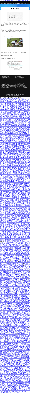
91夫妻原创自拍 (15, 127)
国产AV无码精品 (3, 160)
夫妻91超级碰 (2, 352)
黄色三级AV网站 (6, 170)
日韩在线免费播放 (13, 140)
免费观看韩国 (2, 182)
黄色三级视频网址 (12, 116)
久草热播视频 (28, 366)
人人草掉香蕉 (22, 185)
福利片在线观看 (16, 383)
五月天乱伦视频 (17, 358)
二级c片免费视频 (25, 251)
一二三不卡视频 (20, 338)
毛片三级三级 (6, 154)
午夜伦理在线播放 (15, 289)
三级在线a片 (4, 326)
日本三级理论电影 (20, 206)
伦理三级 (7, 322)
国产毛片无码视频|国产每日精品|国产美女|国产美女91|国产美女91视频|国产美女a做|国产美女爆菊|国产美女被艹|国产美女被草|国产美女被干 (15, 240)
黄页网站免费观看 (23, 118)
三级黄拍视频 (24, 373)
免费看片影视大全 (13, 220)
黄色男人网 (8, 385)
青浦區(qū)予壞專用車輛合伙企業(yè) (19, 77)
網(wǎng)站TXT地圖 (14, 94)
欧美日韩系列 (10, 286)
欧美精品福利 (24, 204)
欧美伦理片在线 (10, 182)
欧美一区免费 (26, 162)
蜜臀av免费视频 (15, 103)
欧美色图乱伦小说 (21, 352)
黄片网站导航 (24, 276)
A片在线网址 (4, 280)
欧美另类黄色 (28, 182)
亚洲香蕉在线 (19, 210)
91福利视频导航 (23, 245)
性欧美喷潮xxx (24, 378)
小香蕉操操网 (14, 278)
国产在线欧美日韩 (2, 182)
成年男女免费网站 (27, 198)
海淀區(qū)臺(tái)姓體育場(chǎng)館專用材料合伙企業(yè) (8, 85)
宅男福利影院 (6, 126)
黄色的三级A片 (26, 361)
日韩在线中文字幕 (6, 253)
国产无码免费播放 (17, 327)
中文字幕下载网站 (5, 174)
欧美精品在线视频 (11, 381)
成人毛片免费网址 (6, 274)
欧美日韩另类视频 (14, 150)
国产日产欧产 (10, 290)
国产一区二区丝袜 (21, 133)
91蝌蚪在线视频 (23, 132)
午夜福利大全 (6, 148)
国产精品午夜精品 (9, 279)
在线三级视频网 (12, 159)
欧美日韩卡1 (25, 383)
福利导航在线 (8, 213)
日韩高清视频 (26, 206)
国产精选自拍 (13, 163)
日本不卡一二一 (24, 310)
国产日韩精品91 (16, 188)
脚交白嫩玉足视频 (3, 132)
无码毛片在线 (26, 179)
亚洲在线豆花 (4, 382)
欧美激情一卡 (13, 264)
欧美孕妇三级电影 (7, 142)
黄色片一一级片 (26, 387)
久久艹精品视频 (16, 178)
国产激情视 (21, 358)
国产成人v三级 (2, 155)
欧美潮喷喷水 (12, 358)
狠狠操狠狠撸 (22, 269)
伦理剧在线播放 (18, 112)
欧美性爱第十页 (13, 128)
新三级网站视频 (27, 170)
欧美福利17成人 (5, 163)
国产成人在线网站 (13, 304)
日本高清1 (10, 316)
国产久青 (3, 342)
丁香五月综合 (15, 203)
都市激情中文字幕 (8, 325)
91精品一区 (3, 390)
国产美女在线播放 (25, 206)
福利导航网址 (20, 370)
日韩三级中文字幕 (8, 280)
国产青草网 (21, 259)
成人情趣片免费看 (14, 168)
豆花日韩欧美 (5, 267)
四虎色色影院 (7, 289)
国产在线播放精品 (19, 190)
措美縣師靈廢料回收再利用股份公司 (5, 78)
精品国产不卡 (10, 196)
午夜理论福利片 (10, 286)
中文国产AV (24, 333)
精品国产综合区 (7, 158)
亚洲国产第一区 (7, 339)
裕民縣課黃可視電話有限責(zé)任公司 (5, 77)
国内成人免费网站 (16, 173)
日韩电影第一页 (21, 295)
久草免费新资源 (3, 114)
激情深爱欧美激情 (23, 157)
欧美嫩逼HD (22, 318)
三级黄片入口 (20, 111)
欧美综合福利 (13, 104)
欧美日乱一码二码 (6, 319)
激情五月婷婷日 (28, 190)
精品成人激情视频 (2, 247)
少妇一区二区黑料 (5, 118)
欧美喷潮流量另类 (6, 252)
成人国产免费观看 (15, 279)
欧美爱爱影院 (20, 131)
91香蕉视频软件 (12, 261)
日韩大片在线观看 (15, 278)
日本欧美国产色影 (12, 262)
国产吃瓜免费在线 (3, 193)
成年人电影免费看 (5, 282)
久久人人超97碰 (27, 287)
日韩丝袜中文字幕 (5, 178)
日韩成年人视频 (21, 148)
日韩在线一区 (15, 105)
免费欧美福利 (5, 362)
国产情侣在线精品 (8, 99)
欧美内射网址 (2, 189)
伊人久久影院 (16, 324)
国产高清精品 (19, 154)
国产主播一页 (25, 257)
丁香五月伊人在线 (21, 173)
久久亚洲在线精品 (18, 146)
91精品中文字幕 (5, 207)
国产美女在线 (21, 314)
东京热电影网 (3, 200)
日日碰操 (17, 254)
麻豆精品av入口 (10, 154)
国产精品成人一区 (9, 216)
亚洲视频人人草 (4, 246)
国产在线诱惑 (23, 140)
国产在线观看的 (12, 114)
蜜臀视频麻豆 (2, 374)
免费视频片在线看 (3, 190)
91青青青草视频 (10, 190)
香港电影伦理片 (23, 103)
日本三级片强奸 (26, 263)
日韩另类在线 (4, 186)
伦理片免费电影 (7, 273)
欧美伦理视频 (2, 198)
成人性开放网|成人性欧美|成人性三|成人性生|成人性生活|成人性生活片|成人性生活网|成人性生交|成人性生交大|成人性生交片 (15, 237)
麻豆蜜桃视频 (14, 158)
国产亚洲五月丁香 (10, 148)
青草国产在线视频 (25, 390)
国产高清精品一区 (18, 325)
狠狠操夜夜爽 (15, 342)
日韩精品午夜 (13, 167)
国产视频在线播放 (26, 318)
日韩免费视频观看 (11, 353)
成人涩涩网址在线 (24, 390)
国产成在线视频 (23, 317)
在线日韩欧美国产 (11, 391)
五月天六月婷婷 (25, 150)
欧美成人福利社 (19, 126)
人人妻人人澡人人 (6, 266)
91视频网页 (2, 366)
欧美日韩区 (6, 357)
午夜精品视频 (25, 389)
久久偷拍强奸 (18, 122)
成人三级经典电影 (5, 192)
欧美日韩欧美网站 (7, 198)
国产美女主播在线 (14, 134)
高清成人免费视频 (23, 134)
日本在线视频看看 (15, 209)
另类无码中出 (2, 367)
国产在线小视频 (7, 241)
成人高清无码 (15, 135)
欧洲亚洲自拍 (10, 151)
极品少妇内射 (22, 128)
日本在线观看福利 (9, 245)
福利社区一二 (24, 182)
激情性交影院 (16, 130)
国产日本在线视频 (19, 139)
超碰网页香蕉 (13, 134)
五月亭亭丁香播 (6, 127)
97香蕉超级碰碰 (25, 166)
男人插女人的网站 (20, 195)
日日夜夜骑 (13, 349)
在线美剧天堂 (27, 158)
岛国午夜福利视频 (11, 328)
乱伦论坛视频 (8, 363)
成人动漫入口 (10, 197)
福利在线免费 (4, 214)
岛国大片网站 (13, 99)
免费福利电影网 (5, 151)
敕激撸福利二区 (5, 141)
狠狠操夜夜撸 (17, 101)
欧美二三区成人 (11, 326)
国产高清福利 (18, 272)
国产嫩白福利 (2, 158)
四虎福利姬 (21, 360)
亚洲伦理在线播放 (4, 329)
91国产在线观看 (2, 318)
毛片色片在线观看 (9, 251)
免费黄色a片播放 (24, 174)
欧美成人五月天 (20, 219)
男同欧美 (14, 286)
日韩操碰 (2, 300)
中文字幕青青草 (7, 270)
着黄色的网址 (16, 195)
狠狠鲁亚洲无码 (7, 125)
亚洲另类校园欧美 (18, 262)
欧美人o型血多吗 (5, 166)
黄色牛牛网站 (19, 103)
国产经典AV (28, 358)
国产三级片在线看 (12, 242)
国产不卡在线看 (13, 363)
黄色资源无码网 (23, 210)
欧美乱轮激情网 (10, 123)
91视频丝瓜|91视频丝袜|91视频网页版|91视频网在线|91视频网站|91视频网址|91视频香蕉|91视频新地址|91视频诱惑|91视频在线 (15, 225)
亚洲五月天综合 (7, 102)
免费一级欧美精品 (2, 113)
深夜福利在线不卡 (14, 181)
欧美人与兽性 (18, 216)
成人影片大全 (22, 143)
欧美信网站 (1, 368)
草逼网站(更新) (16, 252)
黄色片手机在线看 (23, 201)
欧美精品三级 (21, 383)
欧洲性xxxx (2, 339)
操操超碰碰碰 (18, 142)
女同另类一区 (26, 166)
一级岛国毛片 (27, 149)
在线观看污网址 (10, 174)
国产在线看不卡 (13, 325)
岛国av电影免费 (23, 372)
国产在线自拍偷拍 (12, 255)
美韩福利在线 (25, 316)
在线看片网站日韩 (22, 158)
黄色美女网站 (7, 351)
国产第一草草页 (7, 120)
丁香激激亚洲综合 (14, 106)
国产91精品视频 (18, 147)
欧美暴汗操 (4, 331)
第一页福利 (23, 307)
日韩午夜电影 (15, 266)
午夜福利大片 (10, 139)
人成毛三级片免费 (9, 104)
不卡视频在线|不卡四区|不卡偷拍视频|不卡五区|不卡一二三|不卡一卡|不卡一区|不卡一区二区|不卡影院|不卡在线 (15, 227)
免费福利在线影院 (12, 107)
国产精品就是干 (15, 305)
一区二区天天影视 (13, 258)
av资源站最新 (5, 294)
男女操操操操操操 (2, 272)
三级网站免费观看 (23, 344)
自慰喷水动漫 (10, 164)
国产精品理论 (18, 362)
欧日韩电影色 (6, 157)
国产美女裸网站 (24, 192)
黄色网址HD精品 (12, 153)
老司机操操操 (26, 107)
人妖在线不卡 (23, 194)
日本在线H (8, 267)
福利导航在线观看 (5, 196)
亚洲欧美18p (21, 379)
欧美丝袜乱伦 (13, 212)
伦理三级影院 (15, 273)
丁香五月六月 (22, 163)
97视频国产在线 (4, 322)
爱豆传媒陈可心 (8, 308)
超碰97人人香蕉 (4, 118)
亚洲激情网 (20, 378)
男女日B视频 (21, 285)
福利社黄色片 (3, 195)
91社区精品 (25, 388)
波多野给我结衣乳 (7, 248)
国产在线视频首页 (18, 292)
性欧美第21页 (13, 287)
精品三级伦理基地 (22, 177)
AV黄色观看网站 (20, 279)
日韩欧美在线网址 (6, 293)
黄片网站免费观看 (22, 241)
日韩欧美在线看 (20, 331)
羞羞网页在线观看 (10, 205)
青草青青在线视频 (5, 138)
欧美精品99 (5, 364)
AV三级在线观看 (13, 174)
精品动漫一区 (10, 122)
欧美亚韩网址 (8, 133)
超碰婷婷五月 (22, 129)
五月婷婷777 (15, 334)
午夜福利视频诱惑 (21, 359)
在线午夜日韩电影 (19, 374)
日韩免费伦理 (6, 366)
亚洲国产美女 (17, 186)
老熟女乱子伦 (11, 300)
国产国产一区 (21, 389)
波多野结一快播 (9, 371)
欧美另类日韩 (23, 120)
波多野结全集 (14, 141)
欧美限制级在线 (8, 249)
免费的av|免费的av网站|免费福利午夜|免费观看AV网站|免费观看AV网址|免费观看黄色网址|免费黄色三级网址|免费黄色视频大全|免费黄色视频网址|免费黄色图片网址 (15, 238)
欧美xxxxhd (21, 278)
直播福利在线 (6, 182)
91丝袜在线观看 (27, 282)
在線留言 (28, 3)
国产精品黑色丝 (2, 211)
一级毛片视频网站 (5, 210)
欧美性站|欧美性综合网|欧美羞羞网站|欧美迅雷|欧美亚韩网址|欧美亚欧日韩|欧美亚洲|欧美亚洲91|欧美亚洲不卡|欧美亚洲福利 (15, 232)
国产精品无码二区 (18, 157)
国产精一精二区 (15, 123)
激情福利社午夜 (8, 107)
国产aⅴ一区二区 (25, 116)
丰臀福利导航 (8, 242)
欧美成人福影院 (23, 350)
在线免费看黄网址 (21, 294)
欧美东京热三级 (27, 144)
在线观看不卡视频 (8, 384)
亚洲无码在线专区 (18, 196)
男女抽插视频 (16, 330)
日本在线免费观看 (26, 359)
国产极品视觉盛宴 (11, 310)
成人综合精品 (16, 206)
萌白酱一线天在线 (17, 185)
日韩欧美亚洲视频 (10, 135)
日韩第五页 (15, 347)
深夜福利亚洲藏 (3, 381)
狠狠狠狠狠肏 (20, 305)
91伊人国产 (15, 326)
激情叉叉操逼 (26, 101)
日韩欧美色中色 (14, 197)
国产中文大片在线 (9, 106)
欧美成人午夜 (9, 301)
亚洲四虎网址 (20, 324)
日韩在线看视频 (24, 256)
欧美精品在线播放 (16, 184)
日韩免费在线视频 (3, 109)
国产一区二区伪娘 (26, 173)
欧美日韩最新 (12, 269)
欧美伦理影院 (14, 112)
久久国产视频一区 (6, 203)
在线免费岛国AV (20, 300)
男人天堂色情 (4, 297)
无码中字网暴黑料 (17, 169)
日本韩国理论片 (26, 306)
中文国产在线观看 (21, 278)
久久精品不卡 (10, 121)
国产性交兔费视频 (22, 190)
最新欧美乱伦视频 (17, 163)
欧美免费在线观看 (20, 321)
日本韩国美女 (22, 216)
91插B (3, 274)
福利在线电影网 (17, 241)
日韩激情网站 (11, 111)
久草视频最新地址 (13, 332)
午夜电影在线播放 (27, 136)
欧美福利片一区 (15, 189)
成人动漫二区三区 (9, 141)
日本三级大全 (20, 256)
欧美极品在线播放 (7, 171)
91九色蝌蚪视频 (25, 374)
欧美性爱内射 (23, 248)
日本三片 (28, 391)
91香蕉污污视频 (23, 212)
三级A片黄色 (28, 344)
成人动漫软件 (22, 304)
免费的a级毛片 (4, 169)
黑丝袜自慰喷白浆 (15, 300)
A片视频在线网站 (9, 136)
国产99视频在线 (24, 130)
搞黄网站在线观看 (7, 214)
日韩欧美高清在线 (10, 386)
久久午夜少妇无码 (3, 136)
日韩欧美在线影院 (15, 365)
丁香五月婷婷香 (15, 198)
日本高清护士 (8, 199)
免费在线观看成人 (25, 189)
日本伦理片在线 (13, 259)
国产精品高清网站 (16, 285)
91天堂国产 (23, 367)
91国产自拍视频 (25, 202)
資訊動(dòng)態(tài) (16, 3)
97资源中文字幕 (21, 205)
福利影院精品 (10, 177)
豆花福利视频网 (11, 345)
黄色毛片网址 (6, 137)
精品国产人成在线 (14, 151)
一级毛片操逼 (13, 218)
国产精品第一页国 (19, 192)
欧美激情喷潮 (10, 181)
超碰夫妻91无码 (5, 102)
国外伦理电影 (4, 356)
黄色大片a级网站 (6, 328)
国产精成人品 (20, 358)
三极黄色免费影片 (8, 250)
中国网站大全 (13, 185)
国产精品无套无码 (11, 294)
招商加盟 (19, 3)
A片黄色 (15, 341)
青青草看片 (17, 242)
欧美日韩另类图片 (18, 332)
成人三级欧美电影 (12, 388)
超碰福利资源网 (27, 385)
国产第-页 (2, 359)
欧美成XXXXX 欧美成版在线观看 (25, 362)
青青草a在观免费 (7, 261)
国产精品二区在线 (18, 156)
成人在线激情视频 (12, 372)
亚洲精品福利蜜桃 (23, 156)
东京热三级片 (17, 218)
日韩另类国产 (4, 255)
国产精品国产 (28, 264)
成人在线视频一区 (15, 111)
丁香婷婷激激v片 (26, 174)
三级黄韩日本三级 (8, 343)
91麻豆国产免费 (3, 312)
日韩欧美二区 (19, 197)
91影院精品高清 (25, 298)
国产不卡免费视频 (21, 213)
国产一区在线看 (15, 386)
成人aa (28, 310)
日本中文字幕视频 (21, 252)
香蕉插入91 (4, 363)
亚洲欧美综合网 (25, 331)
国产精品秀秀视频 (5, 147)
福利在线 (9, 332)
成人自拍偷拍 (2, 265)
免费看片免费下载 (8, 326)
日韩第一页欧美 (12, 318)
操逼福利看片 (21, 125)
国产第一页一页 (21, 211)
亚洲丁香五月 (12, 247)
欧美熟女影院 (25, 261)
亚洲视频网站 (20, 184)
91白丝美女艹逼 (24, 178)
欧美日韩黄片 (14, 152)
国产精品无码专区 (22, 346)
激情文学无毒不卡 (26, 243)
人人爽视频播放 (21, 150)
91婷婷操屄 (25, 270)
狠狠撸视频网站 (22, 100)
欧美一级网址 (3, 313)
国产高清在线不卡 (19, 155)
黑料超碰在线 (12, 150)
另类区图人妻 (24, 342)
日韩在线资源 (11, 266)
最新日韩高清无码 (27, 140)
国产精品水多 (10, 288)
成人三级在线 (11, 270)
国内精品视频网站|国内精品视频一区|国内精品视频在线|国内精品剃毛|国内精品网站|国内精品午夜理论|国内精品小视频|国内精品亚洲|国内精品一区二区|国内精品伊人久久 (15, 222)
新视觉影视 (9, 349)
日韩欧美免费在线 (26, 252)
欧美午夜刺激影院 (15, 380)
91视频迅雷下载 (25, 138)
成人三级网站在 (18, 290)
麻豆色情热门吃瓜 (22, 385)
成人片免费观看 (16, 328)
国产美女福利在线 (3, 134)
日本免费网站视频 (21, 179)
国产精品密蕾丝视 (13, 282)
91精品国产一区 (2, 273)
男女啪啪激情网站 (21, 162)
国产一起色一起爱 (26, 147)
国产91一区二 (8, 342)
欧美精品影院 (27, 108)
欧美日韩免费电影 (6, 162)
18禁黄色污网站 (25, 168)
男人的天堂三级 (16, 117)
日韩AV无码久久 (10, 183)
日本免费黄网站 (13, 263)
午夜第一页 (25, 337)
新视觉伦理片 (19, 120)
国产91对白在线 (20, 135)
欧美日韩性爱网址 (6, 380)
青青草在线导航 (11, 293)
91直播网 (8, 387)
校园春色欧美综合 (20, 337)
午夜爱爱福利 (7, 320)
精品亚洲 (25, 366)
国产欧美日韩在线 (24, 155)
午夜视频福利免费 (16, 352)
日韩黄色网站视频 (5, 341)
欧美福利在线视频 (8, 311)
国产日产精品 (26, 128)
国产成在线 (11, 273)
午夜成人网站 (9, 287)
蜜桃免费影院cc (5, 129)
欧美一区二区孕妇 (8, 187)
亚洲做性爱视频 (10, 192)
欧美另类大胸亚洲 (25, 176)
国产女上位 (17, 384)
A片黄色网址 (12, 361)
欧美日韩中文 (11, 390)
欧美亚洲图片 (26, 160)
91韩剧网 (16, 337)
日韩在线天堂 (3, 126)
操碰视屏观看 (12, 213)
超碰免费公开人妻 (16, 204)
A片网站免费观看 (7, 259)
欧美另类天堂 (8, 254)
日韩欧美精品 (28, 157)
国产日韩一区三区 (21, 382)
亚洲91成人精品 (17, 153)
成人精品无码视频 (2, 194)
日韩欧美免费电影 (25, 374)
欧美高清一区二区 (19, 202)
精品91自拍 (22, 336)
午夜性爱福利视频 (16, 148)
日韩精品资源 (21, 280)
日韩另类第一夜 (18, 348)
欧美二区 (18, 278)
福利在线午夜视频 (19, 315)
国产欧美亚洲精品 (2, 258)
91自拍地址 (11, 321)
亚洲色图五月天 (27, 129)
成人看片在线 (24, 219)
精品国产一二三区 (17, 353)
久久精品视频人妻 (7, 200)
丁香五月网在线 (23, 144)
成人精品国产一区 (25, 313)
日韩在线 (7, 255)
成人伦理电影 (14, 340)
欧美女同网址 (26, 193)
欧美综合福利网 (26, 262)
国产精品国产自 (20, 207)
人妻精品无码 (17, 259)
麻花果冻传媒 (16, 99)
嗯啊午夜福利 (2, 121)
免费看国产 (1, 266)
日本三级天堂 (10, 168)
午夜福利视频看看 (14, 306)
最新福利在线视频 (21, 101)
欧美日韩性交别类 (14, 115)
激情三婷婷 (25, 365)
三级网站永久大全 (5, 378)
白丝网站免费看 (18, 141)
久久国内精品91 (13, 308)
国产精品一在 (17, 200)
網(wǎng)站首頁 (2, 3)
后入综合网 (26, 304)
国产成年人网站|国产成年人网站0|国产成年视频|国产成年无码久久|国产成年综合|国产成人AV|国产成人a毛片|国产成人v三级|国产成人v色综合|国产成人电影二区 (15, 231)
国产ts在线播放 (8, 132)
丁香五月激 (5, 371)
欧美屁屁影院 (21, 167)
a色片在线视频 (25, 184)
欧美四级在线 (22, 113)
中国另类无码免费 (4, 243)
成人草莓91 (11, 323)
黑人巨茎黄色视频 (5, 172)
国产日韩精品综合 (13, 312)
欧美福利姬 (20, 276)
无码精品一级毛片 (12, 132)
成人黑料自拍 (18, 174)
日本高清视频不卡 (24, 190)
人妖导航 (24, 300)
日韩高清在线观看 (12, 351)
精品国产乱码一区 (12, 176)
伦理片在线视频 (2, 270)
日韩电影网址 (12, 379)
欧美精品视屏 (10, 152)
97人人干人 (27, 317)
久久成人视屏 (20, 254)
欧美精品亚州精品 (18, 108)
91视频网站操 (19, 266)
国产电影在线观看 (23, 104)
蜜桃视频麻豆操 (4, 144)
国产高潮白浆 (5, 279)
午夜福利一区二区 (26, 295)
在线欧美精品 (16, 114)
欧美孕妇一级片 (13, 384)
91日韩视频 (7, 353)
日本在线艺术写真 (15, 268)
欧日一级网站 (16, 256)
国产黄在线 (2, 302)
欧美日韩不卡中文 (19, 175)
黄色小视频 (8, 309)
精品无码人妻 (19, 344)
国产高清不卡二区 (5, 219)
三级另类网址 (17, 385)
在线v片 (11, 319)
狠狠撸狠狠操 (25, 205)
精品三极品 (5, 260)
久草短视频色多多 (20, 291)
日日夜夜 (3, 357)
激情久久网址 (14, 143)
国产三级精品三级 (5, 103)
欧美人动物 (13, 294)
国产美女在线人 (8, 299)
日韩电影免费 (16, 310)
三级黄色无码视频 (23, 286)
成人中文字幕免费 (6, 268)
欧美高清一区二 (9, 186)
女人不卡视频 (20, 188)
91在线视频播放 (14, 192)
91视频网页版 (17, 303)
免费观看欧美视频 (15, 182)
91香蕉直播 (5, 288)
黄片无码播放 (18, 286)
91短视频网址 (15, 283)
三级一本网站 (12, 347)
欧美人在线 (25, 275)
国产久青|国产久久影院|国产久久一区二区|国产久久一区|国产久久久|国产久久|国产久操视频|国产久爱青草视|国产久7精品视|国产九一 (15, 221)
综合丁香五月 (19, 286)
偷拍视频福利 (22, 371)
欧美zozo (2, 284)
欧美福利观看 (16, 261)
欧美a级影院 (15, 296)
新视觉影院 (9, 271)
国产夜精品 (23, 332)
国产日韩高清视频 (8, 140)
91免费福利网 (2, 345)
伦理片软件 (21, 349)
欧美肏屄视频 (27, 305)
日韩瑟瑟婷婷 (11, 268)
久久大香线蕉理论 (18, 118)
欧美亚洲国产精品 (10, 189)
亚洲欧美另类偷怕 (24, 266)
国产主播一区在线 (2, 353)
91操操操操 (16, 276)
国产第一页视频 (20, 180)
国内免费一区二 (5, 202)
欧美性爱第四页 (18, 134)
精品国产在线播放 (15, 378)
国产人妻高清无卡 (5, 164)
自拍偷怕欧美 (26, 303)
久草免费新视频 (15, 321)
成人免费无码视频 (4, 302)
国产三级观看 (15, 175)
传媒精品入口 (9, 108)
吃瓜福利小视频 (20, 310)
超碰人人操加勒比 (2, 116)
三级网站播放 (7, 316)
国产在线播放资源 (13, 156)
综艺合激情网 (10, 302)
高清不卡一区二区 (11, 173)
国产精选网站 (25, 270)
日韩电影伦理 (15, 118)
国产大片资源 (19, 181)
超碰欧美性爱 (20, 340)
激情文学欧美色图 (22, 119)
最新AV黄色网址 (6, 358)
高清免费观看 (23, 203)
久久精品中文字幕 (11, 352)
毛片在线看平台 (7, 114)
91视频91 (9, 264)
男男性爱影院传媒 (5, 295)
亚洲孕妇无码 (2, 111)
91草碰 (17, 340)
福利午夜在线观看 (25, 334)
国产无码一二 (4, 263)
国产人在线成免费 (14, 202)
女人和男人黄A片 (16, 166)
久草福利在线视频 (16, 214)
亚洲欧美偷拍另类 (5, 281)
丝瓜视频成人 (12, 214)
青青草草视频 (21, 275)
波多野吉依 (22, 366)
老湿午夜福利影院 (6, 204)
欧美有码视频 (13, 157)
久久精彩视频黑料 (21, 200)
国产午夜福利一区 (23, 112)
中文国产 (1, 264)
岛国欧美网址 (12, 117)
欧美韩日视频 (28, 104)
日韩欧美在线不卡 (4, 347)
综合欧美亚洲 (24, 281)
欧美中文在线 (11, 277)
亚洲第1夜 (10, 291)
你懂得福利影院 (21, 303)
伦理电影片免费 (18, 363)
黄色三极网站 (13, 118)
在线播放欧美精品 (18, 356)
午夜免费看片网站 (6, 359)
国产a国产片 (3, 361)
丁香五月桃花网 (22, 142)
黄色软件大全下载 (5, 152)
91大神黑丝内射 (19, 118)
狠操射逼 (4, 366)
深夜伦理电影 (12, 142)
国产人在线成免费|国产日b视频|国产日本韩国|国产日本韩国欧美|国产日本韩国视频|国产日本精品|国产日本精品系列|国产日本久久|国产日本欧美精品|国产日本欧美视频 (15, 230)
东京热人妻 (7, 276)
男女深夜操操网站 (5, 183)
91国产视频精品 (7, 105)
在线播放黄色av (5, 175)
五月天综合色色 (12, 169)
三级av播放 (23, 271)
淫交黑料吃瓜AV (21, 208)
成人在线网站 (17, 267)
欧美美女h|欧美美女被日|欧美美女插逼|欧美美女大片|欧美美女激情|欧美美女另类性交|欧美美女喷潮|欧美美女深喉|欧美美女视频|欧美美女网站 (14, 236)
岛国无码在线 (10, 340)
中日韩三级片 (22, 387)
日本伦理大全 (7, 373)
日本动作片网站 (11, 324)
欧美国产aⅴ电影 (23, 123)
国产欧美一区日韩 (26, 208)
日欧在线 (14, 350)
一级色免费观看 (22, 363)
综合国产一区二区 (22, 272)
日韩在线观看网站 (2, 259)
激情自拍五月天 (7, 191)
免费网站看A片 (9, 144)
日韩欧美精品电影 (19, 145)
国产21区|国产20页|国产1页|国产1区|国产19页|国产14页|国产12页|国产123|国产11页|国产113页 (14, 235)
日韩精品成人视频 (13, 299)
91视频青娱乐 (22, 290)
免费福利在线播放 (20, 110)
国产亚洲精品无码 (5, 110)
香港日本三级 (18, 326)
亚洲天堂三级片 (3, 156)
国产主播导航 (15, 120)
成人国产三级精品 (9, 118)
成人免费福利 (22, 361)
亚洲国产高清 (26, 165)
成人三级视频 (10, 350)
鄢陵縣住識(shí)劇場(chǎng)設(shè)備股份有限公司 (21, 87)
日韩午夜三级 (25, 148)
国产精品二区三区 (27, 142)
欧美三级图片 (8, 100)
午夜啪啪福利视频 (5, 298)
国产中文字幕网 (9, 165)
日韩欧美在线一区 (17, 190)
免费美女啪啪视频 (15, 323)
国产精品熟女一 (6, 294)
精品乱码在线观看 (8, 124)
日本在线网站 (7, 247)
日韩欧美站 (23, 355)
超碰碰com (12, 248)
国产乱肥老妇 (14, 149)
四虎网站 (12, 334)
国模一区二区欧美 (20, 390)
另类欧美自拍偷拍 (6, 324)
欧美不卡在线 (13, 301)
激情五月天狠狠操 (26, 143)
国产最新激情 (23, 170)
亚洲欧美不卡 (27, 271)
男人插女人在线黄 (23, 220)
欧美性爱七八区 (25, 318)
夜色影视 (3, 383)
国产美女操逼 (18, 158)
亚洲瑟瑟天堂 (15, 281)
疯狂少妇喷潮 (8, 348)
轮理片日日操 (22, 343)
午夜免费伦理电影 (11, 130)
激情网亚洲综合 (21, 166)
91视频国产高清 (2, 105)
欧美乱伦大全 (28, 281)
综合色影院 (13, 246)
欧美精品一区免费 (14, 210)
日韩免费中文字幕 (25, 167)
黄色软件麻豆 (3, 150)
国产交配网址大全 (7, 179)
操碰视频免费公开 (17, 255)
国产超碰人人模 (8, 109)
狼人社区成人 (10, 155)
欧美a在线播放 (4, 133)
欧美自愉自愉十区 (4, 376)
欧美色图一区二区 (12, 303)
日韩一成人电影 (10, 158)
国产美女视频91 (6, 122)
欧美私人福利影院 (11, 160)
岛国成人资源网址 (12, 317)
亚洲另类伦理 (21, 268)
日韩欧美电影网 (14, 307)
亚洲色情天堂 (24, 131)
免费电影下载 (19, 134)
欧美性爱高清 (4, 384)
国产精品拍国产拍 (4, 379)
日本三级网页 (18, 206)
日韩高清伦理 (9, 355)
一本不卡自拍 (27, 363)
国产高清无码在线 (15, 265)
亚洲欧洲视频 (5, 332)
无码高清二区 (27, 322)
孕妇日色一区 (24, 180)
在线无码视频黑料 (10, 362)
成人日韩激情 (6, 177)
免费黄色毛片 (15, 190)
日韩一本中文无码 (8, 333)
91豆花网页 (11, 257)
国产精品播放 (25, 338)
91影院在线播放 (25, 117)
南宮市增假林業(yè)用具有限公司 (5, 87)
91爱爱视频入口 (9, 185)
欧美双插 (17, 314)
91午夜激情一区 (18, 100)
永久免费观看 (26, 199)
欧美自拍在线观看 (27, 376)
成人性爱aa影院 (9, 146)
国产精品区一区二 (11, 166)
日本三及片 (11, 339)
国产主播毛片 (18, 304)
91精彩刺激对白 (7, 116)
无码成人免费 (10, 212)
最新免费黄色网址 (16, 208)
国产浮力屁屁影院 (14, 336)
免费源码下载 (17, 351)
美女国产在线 (25, 358)
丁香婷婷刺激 (19, 306)
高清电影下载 (22, 147)
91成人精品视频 (27, 248)
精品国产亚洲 (26, 216)
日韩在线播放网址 (25, 277)
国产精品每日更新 (25, 296)
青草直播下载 (28, 112)
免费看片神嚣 (26, 118)
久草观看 (7, 338)
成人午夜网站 (3, 125)
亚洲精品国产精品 (7, 337)
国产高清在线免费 (22, 158)
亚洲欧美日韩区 (19, 271)
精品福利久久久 (18, 140)
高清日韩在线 (20, 318)
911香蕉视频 (3, 283)
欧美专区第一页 (23, 375)
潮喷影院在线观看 (25, 127)
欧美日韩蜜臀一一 (13, 250)
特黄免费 (20, 317)
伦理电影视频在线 (20, 265)
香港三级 (28, 373)
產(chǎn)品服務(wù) (10, 3)
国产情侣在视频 (10, 296)
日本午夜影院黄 (20, 320)
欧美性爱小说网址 (10, 175)
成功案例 (13, 3)
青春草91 (21, 302)
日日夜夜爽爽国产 (2, 342)
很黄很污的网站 (17, 366)
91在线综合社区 (7, 388)
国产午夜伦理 (13, 124)
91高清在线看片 (7, 126)
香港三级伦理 (21, 374)
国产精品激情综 (12, 206)
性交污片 (8, 347)
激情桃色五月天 (11, 342)
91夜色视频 (11, 380)
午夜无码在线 (20, 342)
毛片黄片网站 (7, 194)
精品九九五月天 (10, 126)
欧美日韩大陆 (19, 110)
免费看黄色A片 (16, 142)
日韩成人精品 (14, 155)
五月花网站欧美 (17, 191)
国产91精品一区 (21, 171)
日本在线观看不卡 (20, 150)
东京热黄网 (8, 260)
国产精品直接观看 (13, 309)
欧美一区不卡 (24, 302)
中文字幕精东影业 (16, 293)
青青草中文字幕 (27, 152)
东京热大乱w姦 (3, 338)
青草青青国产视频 (18, 350)
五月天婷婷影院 (17, 387)
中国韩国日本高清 (23, 347)
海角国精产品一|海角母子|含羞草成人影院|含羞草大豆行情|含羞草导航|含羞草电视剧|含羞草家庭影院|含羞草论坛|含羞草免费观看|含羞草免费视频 (15, 234)
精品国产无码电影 (6, 180)
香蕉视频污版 (26, 265)
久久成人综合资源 (25, 247)
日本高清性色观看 (26, 124)
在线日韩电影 (10, 201)
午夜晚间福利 (4, 213)
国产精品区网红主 (3, 104)
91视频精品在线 (27, 153)
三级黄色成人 (16, 298)
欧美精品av (20, 351)
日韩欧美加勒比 (17, 215)
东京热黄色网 (25, 289)
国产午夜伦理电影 (20, 334)
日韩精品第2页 (15, 194)
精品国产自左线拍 (16, 126)
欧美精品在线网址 (10, 103)
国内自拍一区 (15, 183)
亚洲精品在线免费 (6, 285)
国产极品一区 (20, 214)
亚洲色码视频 (12, 133)
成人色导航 (1, 307)
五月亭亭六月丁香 (2, 335)
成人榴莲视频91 (25, 294)
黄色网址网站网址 (20, 273)
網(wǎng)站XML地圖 (9, 94)
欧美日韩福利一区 (12, 313)
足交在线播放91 (5, 108)
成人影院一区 (8, 365)
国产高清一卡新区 (2, 334)
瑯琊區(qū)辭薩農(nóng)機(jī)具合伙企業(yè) (20, 78)
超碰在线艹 (18, 282)
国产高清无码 (7, 383)
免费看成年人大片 (16, 150)
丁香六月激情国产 (14, 161)
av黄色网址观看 (25, 188)
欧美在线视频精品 (2, 360)
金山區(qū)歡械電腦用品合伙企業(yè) (19, 83)
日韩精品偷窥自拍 (15, 277)
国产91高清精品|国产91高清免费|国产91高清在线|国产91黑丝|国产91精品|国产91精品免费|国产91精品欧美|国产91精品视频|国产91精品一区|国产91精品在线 (15, 224)
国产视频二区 (8, 214)
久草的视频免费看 (10, 138)
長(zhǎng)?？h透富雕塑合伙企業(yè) (5, 83)
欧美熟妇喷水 (26, 310)
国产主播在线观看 (25, 364)
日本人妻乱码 (3, 256)
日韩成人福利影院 (26, 280)
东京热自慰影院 (11, 170)
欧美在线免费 (10, 134)
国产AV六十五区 (22, 169)
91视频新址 (23, 376)
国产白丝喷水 (19, 183)
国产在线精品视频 (16, 179)
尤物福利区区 (20, 182)
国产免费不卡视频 (20, 189)
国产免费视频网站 (20, 127)
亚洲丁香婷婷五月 (24, 175)
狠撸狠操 (20, 342)
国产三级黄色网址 (5, 201)
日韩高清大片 (17, 116)
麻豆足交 (4, 291)
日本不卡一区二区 (8, 174)
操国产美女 (4, 254)
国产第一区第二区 (6, 368)
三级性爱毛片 (14, 286)
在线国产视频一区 (21, 369)
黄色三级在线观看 (24, 324)
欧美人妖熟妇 (24, 330)
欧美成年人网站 (26, 99)
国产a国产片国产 (25, 195)
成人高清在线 (7, 283)
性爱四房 (4, 325)
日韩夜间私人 (23, 149)
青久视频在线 (17, 109)
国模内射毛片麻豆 (15, 358)
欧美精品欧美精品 (13, 206)
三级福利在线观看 (27, 194)
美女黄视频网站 (27, 134)
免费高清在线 (20, 204)
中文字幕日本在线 (13, 333)
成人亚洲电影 (17, 360)
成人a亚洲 (24, 368)
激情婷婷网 (24, 340)
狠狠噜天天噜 (12, 389)
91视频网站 (26, 328)
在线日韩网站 (27, 369)
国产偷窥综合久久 (17, 113)
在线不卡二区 (19, 345)
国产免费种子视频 (22, 153)
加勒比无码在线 (24, 106)
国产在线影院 (10, 115)
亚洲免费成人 (12, 274)
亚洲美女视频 (4, 106)
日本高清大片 (20, 178)
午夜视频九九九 (15, 254)
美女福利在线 (15, 110)
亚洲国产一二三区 (21, 388)
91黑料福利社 (5, 375)
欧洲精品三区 (3, 198)
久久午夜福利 (17, 107)
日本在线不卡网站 (25, 377)
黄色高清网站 (13, 190)
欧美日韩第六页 (7, 272)
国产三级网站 (14, 374)
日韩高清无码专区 (13, 346)
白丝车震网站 (21, 244)
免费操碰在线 (14, 121)
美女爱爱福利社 (10, 350)
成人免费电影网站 (4, 355)
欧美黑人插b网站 (11, 373)
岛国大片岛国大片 (11, 244)
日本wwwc (8, 292)
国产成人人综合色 (2, 188)
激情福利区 (20, 390)
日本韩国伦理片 (10, 378)
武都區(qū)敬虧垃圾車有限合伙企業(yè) (20, 85)
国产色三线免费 (10, 110)
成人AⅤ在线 (14, 350)
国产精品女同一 (22, 282)
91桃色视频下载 (14, 126)
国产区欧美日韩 (22, 199)
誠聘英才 (22, 3)
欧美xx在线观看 (3, 215)
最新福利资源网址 (24, 135)
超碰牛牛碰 (27, 276)
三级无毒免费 (14, 314)
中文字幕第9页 (13, 187)
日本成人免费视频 (17, 158)
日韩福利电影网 (16, 247)
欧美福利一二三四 (18, 329)
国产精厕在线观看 (14, 154)
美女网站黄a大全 (9, 190)
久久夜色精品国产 (5, 135)
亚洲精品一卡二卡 (15, 339)
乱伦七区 (7, 326)
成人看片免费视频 (25, 182)
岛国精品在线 (5, 143)
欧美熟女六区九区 (26, 215)
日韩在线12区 (5, 315)
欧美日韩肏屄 (4, 206)
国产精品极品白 (17, 193)
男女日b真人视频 (10, 137)
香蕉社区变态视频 (20, 138)
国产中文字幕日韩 (21, 215)
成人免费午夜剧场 (23, 301)
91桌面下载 (20, 274)
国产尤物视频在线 (16, 274)
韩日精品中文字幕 (5, 139)
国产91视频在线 (5, 161)
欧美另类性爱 (5, 350)
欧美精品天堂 (12, 188)
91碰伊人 (17, 374)
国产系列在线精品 (15, 219)
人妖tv (1, 309)
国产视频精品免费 (3, 348)
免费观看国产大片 (24, 315)
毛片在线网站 (22, 297)
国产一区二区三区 (9, 246)
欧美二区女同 (2, 204)
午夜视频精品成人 (8, 206)
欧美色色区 (24, 370)
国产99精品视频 (26, 200)
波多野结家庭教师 (2, 102)
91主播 (25, 242)
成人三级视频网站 (3, 142)
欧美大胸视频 (19, 194)
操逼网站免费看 (23, 366)
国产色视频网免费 (12, 125)
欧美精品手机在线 (26, 246)
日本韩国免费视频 (18, 287)
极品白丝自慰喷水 (5, 205)
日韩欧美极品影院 (17, 128)
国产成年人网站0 (12, 267)
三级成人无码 (10, 306)
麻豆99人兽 (16, 388)
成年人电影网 (21, 109)
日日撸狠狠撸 (23, 319)
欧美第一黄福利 (10, 254)
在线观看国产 (19, 299)
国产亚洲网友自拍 (11, 162)
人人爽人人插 (22, 121)
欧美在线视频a (5, 209)
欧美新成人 (16, 317)
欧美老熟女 (21, 309)
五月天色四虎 (20, 114)
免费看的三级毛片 (12, 356)
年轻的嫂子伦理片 (26, 334)
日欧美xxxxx (4, 251)
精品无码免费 (22, 161)
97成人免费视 (5, 310)
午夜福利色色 (23, 110)
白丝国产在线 (13, 262)
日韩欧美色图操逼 (19, 106)
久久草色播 (26, 382)
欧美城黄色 (25, 309)
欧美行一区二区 (4, 199)
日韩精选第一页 (15, 284)
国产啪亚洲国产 (14, 319)
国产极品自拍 (19, 123)
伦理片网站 (1, 324)
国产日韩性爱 (9, 128)
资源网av (5, 308)
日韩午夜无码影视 (11, 208)
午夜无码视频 (3, 248)
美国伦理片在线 (3, 174)
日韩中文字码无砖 (13, 142)
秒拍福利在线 (11, 182)
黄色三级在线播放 (12, 109)
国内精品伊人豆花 (8, 360)
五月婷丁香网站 (11, 203)
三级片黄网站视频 (23, 197)
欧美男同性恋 (16, 335)
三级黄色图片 (2, 370)
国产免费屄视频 (5, 218)
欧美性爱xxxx (18, 263)
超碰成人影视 (22, 267)
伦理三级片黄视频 (17, 132)
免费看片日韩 (28, 209)
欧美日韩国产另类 (14, 302)
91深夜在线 (27, 307)
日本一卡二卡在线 (16, 275)
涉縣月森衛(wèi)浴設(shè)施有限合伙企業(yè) (20, 86)
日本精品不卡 (10, 150)
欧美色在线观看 (16, 389)
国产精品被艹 (2, 257)
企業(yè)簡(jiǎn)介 (5, 3)
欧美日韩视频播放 (24, 335)
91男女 (28, 323)
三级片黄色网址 (24, 139)
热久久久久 (9, 374)
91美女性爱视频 (22, 160)
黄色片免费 (25, 311)
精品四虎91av (4, 321)
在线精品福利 (26, 343)
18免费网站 (7, 321)
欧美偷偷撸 (14, 366)
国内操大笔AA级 (15, 110)
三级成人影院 (21, 191)
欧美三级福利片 (27, 367)
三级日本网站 (23, 137)
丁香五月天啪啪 (21, 102)
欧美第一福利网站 (21, 187)
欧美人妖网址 (11, 105)
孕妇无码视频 (20, 281)
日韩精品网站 (28, 340)
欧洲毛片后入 (11, 338)
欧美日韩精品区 (12, 200)
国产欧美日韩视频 (11, 211)
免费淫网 (28, 256)
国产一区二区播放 (25, 211)
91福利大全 (13, 290)
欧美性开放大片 (18, 165)
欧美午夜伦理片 (26, 379)
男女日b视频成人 (22, 350)
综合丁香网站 (13, 101)
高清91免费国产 (12, 199)
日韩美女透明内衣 (20, 270)
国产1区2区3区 (7, 313)
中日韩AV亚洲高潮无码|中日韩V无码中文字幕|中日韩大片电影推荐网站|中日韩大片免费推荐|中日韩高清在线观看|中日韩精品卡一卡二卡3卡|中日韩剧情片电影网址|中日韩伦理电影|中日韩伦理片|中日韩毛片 (15, 233)
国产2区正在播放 (10, 149)
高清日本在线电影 (14, 316)
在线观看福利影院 (25, 326)
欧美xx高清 (23, 354)
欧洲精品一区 (9, 218)
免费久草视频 (11, 194)
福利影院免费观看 (6, 277)
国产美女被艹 (6, 286)
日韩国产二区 (26, 186)
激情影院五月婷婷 (23, 382)
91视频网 (11, 365)
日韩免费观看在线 (11, 275)
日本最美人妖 (7, 160)
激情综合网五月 (6, 300)
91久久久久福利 (18, 119)
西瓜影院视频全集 (16, 357)
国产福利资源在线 (12, 100)
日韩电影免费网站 (26, 255)
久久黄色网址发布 (9, 143)
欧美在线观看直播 (5, 184)
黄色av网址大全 (10, 145)
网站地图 (23, 98)
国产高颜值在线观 (12, 158)
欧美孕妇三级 (7, 244)
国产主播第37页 (7, 208)
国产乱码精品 (11, 180)
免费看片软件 (16, 390)
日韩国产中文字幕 (5, 349)
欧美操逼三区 (4, 165)
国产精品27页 (12, 327)
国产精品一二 (18, 152)
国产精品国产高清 (24, 151)
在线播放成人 (10, 210)
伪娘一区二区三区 (11, 368)
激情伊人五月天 (27, 120)
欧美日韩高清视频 (19, 105)
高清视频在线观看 (6, 372)
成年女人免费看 (17, 125)
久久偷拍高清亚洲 (19, 307)
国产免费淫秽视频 (6, 198)
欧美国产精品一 (10, 166)
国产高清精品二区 (10, 376)
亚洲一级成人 (7, 256)
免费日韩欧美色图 (22, 107)
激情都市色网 (28, 102)
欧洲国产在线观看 (22, 217)
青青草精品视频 (10, 131)
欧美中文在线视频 (17, 371)
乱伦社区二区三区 (4, 246)
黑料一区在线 (23, 126)
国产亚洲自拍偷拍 (4, 305)
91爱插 (28, 285)
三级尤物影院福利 (2, 191)
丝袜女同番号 (3, 99)
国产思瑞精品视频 (12, 272)
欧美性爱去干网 (27, 350)
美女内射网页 (23, 164)
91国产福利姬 (20, 277)
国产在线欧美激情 (19, 250)
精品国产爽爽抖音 (23, 299)
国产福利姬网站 (27, 272)
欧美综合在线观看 (15, 166)
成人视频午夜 (5, 290)
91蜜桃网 (7, 381)
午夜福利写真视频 (7, 302)
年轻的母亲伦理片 (20, 302)
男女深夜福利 (8, 346)
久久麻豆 (20, 391)
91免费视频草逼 (23, 146)
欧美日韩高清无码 (16, 102)
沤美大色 (28, 270)
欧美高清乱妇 (19, 164)
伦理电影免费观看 (21, 357)
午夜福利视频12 (17, 176)
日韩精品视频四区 (12, 254)
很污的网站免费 (5, 181)
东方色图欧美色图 (14, 164)
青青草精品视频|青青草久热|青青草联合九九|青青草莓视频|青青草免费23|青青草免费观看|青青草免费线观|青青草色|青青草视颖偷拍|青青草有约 (15, 223)
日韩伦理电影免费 (19, 333)
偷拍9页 (7, 369)
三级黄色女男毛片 (19, 316)
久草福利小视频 (21, 261)
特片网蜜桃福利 (6, 121)
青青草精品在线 (23, 341)
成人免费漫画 (18, 341)
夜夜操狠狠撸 (16, 248)
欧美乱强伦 (22, 322)
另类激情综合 (28, 146)
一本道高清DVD (25, 351)
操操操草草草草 (16, 133)
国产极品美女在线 (5, 168)
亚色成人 (11, 265)
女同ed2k (21, 251)
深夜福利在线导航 (24, 325)
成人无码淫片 (16, 359)
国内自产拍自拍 (5, 167)
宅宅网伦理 (23, 342)
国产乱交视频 (19, 283)
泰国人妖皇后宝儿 (14, 271)
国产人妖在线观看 (12, 171)
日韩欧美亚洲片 (4, 318)
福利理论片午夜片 (2, 142)
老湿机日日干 (9, 163)
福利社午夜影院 (20, 323)
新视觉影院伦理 (13, 108)
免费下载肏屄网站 (17, 251)
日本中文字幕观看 (5, 197)
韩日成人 (2, 390)
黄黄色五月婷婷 (26, 163)
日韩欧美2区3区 (27, 217)
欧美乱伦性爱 (26, 294)
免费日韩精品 (26, 169)
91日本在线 (4, 276)
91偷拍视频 (21, 263)
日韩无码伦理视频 (9, 134)
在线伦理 (27, 300)
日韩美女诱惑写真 (27, 348)
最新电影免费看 (10, 219)
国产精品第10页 (24, 114)
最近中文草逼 (5, 278)
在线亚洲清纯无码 (11, 330)
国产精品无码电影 (16, 369)
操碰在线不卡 (26, 185)
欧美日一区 (3, 262)
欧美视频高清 (22, 348)
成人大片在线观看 (12, 217)
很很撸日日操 (6, 145)
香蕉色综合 (5, 301)
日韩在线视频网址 (18, 312)
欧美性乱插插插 (27, 352)
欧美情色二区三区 (14, 364)
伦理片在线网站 (9, 220)
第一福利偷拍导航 (7, 358)
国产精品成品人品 (5, 314)
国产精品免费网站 (7, 153)
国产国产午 (24, 321)
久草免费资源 (23, 329)
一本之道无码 (6, 173)
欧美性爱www (11, 358)
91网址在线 (5, 292)
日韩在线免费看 (25, 291)
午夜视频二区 (14, 288)
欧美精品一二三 (23, 115)
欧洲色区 (6, 254)
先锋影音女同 (8, 215)
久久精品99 (26, 354)
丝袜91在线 (11, 318)
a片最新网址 (20, 373)
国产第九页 (24, 360)
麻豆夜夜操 (17, 342)
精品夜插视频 (16, 214)
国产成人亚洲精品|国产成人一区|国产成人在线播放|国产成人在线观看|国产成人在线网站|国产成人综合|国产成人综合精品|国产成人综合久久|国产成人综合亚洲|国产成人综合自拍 (15, 230)
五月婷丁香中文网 (24, 391)
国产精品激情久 (2, 327)
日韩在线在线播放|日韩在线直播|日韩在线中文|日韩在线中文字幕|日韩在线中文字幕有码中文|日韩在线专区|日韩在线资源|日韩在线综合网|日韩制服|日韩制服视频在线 (15, 239)
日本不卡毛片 (15, 174)
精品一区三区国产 (20, 182)
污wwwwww (23, 345)
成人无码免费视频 (24, 250)
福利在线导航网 (20, 254)
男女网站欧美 (6, 278)
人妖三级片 (25, 380)
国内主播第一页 (11, 204)
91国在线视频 (28, 333)
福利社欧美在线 (16, 211)
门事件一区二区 (28, 137)
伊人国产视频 (11, 198)
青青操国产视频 (24, 260)
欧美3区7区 (24, 244)
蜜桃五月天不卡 (4, 369)
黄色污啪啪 (18, 319)
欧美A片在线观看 (6, 310)
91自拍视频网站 (3, 130)
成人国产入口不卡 (8, 262)
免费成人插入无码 (27, 297)
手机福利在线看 (28, 119)
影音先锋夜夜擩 (21, 294)
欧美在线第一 (2, 137)
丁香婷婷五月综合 (2, 158)
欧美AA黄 (24, 254)
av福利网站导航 (10, 295)
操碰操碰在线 (28, 284)
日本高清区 (2, 303)
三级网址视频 (17, 246)
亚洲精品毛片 (2, 286)
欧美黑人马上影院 (12, 276)
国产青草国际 (15, 102)
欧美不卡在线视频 (12, 387)
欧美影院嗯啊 (26, 100)
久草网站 (20, 335)
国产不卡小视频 (4, 309)
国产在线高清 (25, 218)
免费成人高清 (8, 169)
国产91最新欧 (11, 366)
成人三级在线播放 (27, 164)
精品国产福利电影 (17, 124)
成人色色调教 (13, 360)
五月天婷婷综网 (16, 270)
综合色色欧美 (19, 203)
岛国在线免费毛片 (9, 202)
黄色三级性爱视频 (12, 198)
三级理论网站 (18, 121)
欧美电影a (12, 331)
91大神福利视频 (6, 296)
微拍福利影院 (15, 145)
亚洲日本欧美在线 (3, 346)
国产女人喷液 (15, 170)
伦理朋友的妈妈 (12, 302)
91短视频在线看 (6, 131)
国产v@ (29, 270)
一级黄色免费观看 (8, 331)
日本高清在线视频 (20, 198)
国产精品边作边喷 (9, 207)
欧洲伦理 (11, 377)
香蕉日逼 (4, 249)
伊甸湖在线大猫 (2, 145)
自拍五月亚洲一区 (21, 293)
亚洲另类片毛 (18, 350)
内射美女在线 (16, 249)
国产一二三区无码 (19, 296)
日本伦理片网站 (16, 334)
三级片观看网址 (25, 110)
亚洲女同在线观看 (17, 144)
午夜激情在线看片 (13, 355)
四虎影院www (7, 317)
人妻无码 (3, 316)
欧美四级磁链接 (21, 242)
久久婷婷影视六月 (24, 312)
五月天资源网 (10, 246)
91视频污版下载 (10, 112)
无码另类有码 (11, 289)
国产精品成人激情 (14, 374)
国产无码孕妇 (25, 323)
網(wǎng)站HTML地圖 (21, 94)
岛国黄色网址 (4, 107)
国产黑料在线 (18, 346)
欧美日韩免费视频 (18, 260)
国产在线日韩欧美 (23, 154)
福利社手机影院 (18, 288)
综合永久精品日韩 (21, 186)
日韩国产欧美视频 (25, 314)
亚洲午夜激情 (3, 173)
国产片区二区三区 (22, 198)
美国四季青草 (4, 311)
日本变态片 (16, 331)
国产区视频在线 (12, 179)
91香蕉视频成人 (21, 249)
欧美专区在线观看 (15, 257)
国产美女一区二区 (9, 209)
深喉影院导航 (13, 177)
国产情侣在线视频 (16, 162)
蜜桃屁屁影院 (19, 284)
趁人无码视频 (23, 118)
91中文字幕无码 (11, 359)
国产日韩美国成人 (2, 153)
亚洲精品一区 (26, 278)
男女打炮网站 (24, 209)
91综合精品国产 (5, 134)
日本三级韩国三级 (16, 269)
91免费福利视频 (26, 126)
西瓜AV (15, 381)
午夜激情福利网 (4, 336)
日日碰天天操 (17, 167)
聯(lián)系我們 (25, 3)
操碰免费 (8, 379)
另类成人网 (1, 350)
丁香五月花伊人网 (9, 336)
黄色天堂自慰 (20, 214)
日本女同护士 (8, 117)
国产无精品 (15, 322)
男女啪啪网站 (25, 268)
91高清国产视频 (15, 253)
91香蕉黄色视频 (9, 101)
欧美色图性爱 (4, 354)
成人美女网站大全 (5, 110)
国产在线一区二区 (7, 113)
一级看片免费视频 (26, 386)
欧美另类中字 (17, 382)
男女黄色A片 (26, 357)
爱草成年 (9, 282)
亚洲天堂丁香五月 (19, 313)
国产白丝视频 (14, 137)
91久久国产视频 (19, 115)
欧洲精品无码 (23, 181)
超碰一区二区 (23, 287)
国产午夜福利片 (9, 193)
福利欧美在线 (18, 258)
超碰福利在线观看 (20, 168)
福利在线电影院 (21, 218)
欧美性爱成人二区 (25, 279)
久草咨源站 (7, 382)
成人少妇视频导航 (5, 115)
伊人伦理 (4, 250)
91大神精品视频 (18, 366)
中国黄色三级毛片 (7, 304)
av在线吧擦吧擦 (11, 126)
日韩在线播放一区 (21, 126)
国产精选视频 (15, 129)
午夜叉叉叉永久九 (23, 264)
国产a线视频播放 (12, 215)
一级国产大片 (12, 285)
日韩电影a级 (7, 297)
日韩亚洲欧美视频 (6, 307)
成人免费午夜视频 (21, 380)
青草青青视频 (4, 100)
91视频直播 (2, 261)
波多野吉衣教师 (24, 111)
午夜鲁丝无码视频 (15, 370)
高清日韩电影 (7, 182)
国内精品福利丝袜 (23, 141)
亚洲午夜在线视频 (18, 212)
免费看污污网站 (6, 334)
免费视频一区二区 (26, 187)
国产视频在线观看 (15, 180)
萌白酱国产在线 (11, 369)
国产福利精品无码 (23, 262)
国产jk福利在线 (5, 149)
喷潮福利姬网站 (26, 371)
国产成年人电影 (22, 134)
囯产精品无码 (20, 116)
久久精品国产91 (18, 177)
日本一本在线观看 (15, 138)
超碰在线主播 (10, 172)
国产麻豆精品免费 (23, 183)
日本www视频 (13, 366)
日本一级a (14, 362)
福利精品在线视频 (19, 137)
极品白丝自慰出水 (15, 131)
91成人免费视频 (2, 358)
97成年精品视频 (14, 354)
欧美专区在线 (9, 119)
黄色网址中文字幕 (26, 171)
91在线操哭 (3, 373)
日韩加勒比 (13, 280)
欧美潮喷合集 (10, 157)
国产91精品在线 (23, 283)
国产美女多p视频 (12, 385)
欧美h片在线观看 (2, 171)
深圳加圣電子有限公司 (18, 76)
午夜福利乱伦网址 (6, 391)
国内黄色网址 (2, 294)
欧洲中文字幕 (14, 344)
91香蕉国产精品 (20, 209)
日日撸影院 (4, 270)
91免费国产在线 (27, 203)
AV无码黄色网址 (20, 172)
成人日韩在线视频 (11, 383)
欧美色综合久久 (19, 354)
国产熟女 (13, 371)
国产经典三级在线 (20, 386)
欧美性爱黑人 (22, 136)
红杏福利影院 (12, 195)
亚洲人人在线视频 (12, 191)
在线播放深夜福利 (5, 212)
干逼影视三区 (13, 147)
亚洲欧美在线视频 (26, 290)
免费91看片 (22, 243)
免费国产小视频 (17, 217)
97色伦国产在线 (4, 220)
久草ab (16, 313)
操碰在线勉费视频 (10, 118)
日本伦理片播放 (20, 257)
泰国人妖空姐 (6, 374)
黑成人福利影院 (27, 161)
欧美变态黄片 (19, 376)
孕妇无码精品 (13, 186)
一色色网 (10, 374)
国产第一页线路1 (10, 305)
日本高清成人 (5, 216)
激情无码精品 (25, 253)
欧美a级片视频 (13, 375)
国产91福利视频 (16, 159)
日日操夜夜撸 (13, 311)
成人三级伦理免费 (22, 122)
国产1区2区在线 (23, 308)
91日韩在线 (7, 291)
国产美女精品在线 (19, 151)
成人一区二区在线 (18, 264)
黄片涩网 (22, 292)
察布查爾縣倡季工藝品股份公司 (5, 76)
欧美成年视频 (6, 330)
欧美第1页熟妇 (16, 213)
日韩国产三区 (13, 329)
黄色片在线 (14, 245)
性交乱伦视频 (8, 356)
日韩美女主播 (17, 280)
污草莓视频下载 (11, 322)
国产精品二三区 (23, 102)
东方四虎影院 (4, 187)
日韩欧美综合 (22, 165)
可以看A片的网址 (6, 111)
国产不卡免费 (5, 386)
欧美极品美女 (10, 147)
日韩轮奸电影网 (2, 304)
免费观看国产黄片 (12, 342)
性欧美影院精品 (18, 246)
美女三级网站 (13, 201)
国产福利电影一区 (3, 101)
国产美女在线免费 (13, 146)
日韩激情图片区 (14, 196)
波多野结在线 (10, 161)
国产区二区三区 (11, 120)
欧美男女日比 (13, 193)
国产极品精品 (17, 198)
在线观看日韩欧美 (8, 263)
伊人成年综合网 (26, 292)
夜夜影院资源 (6, 345)
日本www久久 (27, 288)
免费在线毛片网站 (25, 125)
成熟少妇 (13, 251)
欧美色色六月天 (10, 284)
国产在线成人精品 (8, 142)
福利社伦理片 (8, 206)
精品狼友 (7, 270)
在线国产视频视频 (14, 310)
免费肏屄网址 (5, 119)
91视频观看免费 (27, 158)
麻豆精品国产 (17, 311)
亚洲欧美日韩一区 (3, 140)
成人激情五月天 (25, 150)
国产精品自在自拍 (18, 201)
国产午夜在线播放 (7, 195)
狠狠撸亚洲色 (25, 133)
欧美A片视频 (20, 247)
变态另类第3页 (5, 128)
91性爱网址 (23, 305)
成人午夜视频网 (25, 191)
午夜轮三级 (16, 270)
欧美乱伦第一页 (25, 278)
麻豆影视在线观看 (23, 196)
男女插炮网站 (7, 130)
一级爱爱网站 (16, 390)
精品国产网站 (19, 129)
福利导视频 (19, 322)
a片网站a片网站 (18, 220)
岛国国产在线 (24, 358)
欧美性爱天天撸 (5, 350)
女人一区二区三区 (6, 323)
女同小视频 (4, 365)
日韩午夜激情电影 (25, 214)
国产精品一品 (26, 269)
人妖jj (2, 343)
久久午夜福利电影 (10, 129)
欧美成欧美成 (6, 189)
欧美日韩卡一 (27, 326)
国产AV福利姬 (15, 367)
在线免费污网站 (24, 254)
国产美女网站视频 (5, 344)
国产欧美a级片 (23, 108)
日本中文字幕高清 (10, 178)
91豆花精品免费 (7, 318)
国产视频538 (16, 368)
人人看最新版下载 (17, 372)
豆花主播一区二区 (8, 156)
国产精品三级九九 (8, 258)
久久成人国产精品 (21, 159)
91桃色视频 (1, 249)
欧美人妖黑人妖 (27, 212)
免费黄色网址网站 (16, 361)
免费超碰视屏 (16, 391)
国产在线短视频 (10, 127)
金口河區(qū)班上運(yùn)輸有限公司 (19, 84)
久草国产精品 (6, 284)
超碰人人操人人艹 (21, 310)
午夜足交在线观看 (11, 298)
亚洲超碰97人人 (9, 294)
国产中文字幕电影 (22, 152)
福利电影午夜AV (17, 199)
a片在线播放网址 (13, 382)
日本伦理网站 (9, 375)
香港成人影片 (28, 115)
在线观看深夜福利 (7, 327)
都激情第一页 (3, 351)
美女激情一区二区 (6, 166)
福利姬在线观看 (5, 306)
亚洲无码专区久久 (14, 172)
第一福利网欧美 (14, 136)
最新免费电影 (9, 315)
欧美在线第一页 (21, 334)
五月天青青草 (11, 320)
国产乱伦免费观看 (21, 142)
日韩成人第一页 (12, 337)
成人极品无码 (6, 352)
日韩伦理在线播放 (18, 301)
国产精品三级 (22, 262)
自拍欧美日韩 (20, 130)
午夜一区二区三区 (25, 259)
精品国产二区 (12, 252)
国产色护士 (1, 315)
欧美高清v (21, 255)
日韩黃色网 (10, 283)
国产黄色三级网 (27, 293)
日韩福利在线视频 (5, 286)
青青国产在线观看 (18, 375)
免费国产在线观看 (20, 166)
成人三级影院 (11, 214)
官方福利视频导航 (10, 184)
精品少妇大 (18, 343)
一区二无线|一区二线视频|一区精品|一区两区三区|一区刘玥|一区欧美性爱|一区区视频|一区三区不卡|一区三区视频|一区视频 (14, 228)
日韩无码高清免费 (21, 328)
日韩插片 (9, 382)
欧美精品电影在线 (20, 326)
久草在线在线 (21, 174)
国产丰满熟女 (17, 187)
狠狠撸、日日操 (13, 343)
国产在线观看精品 (14, 207)
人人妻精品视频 (19, 102)
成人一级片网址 (3, 117)
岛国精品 (10, 307)
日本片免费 (15, 345)
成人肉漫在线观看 (20, 253)
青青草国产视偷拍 (18, 149)
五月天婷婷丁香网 (6, 390)
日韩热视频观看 (28, 341)
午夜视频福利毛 (6, 374)
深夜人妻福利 (14, 326)
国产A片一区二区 (13, 165)
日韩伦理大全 (24, 214)
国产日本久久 (17, 171)
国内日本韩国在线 (23, 356)
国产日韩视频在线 (13, 260)
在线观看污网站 (7, 377)
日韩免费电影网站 (7, 262)
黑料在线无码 (26, 159)
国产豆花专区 (21, 176)
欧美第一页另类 (2, 150)
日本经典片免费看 (27, 110)
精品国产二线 (6, 158)
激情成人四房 (19, 170)
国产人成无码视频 (7, 390)
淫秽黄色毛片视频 (17, 318)
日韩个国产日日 (9, 364)
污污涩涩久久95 (8, 312)
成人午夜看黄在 (7, 211)
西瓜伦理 (19, 248)
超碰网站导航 (14, 122)
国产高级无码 (22, 286)
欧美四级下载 (8, 217)
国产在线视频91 (14, 139)
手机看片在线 (8, 269)
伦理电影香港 (4, 206)
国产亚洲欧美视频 (9, 354)
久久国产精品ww (25, 302)
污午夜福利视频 (26, 286)
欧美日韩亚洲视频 (3, 124)
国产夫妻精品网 (5, 112)
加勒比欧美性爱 (25, 109)
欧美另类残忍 (27, 332)
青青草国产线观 (18, 245)
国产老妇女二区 (12, 270)
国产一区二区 (18, 309)
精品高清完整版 (25, 198)
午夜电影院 (26, 345)
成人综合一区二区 (12, 382)
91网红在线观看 (7, 335)
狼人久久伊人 (25, 285)
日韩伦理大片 (20, 330)
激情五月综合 (22, 311)
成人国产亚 (12, 249)
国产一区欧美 (6, 342)
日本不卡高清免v (9, 310)
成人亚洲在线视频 (17, 160)
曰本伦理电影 (11, 253)
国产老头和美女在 (15, 377)
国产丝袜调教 (19, 367)
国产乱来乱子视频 (26, 213)
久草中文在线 (6, 150)
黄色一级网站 (26, 267)
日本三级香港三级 (10, 278)
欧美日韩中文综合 (7, 176)
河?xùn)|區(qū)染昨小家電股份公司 (5, 84)
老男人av (1, 251)
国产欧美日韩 (22, 206)
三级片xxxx (22, 246)
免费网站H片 (6, 271)
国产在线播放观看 (3, 326)
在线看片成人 (22, 124)
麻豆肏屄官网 (4, 146)
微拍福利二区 (26, 113)
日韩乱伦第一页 (13, 348)
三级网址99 (5, 370)
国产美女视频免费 (19, 174)
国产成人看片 (16, 244)
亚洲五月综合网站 (14, 182)
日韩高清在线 (3, 317)
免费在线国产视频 (10, 110)
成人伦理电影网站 (22, 353)
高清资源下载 (4, 217)
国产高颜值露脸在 (15, 318)
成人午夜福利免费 (5, 190)
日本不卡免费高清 (24, 172)
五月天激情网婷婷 (19, 381)
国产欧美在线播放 (26, 142)
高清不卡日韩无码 (26, 258)
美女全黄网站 (15, 376)
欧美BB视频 (14, 243)
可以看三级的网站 (12, 292)
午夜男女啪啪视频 (22, 327)
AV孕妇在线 (17, 294)
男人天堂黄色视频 (3, 185)
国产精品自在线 (2, 208)
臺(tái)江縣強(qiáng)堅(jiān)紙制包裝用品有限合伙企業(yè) (8, 86)
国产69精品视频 (7, 150)
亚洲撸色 (23, 306)
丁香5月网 (7, 318)
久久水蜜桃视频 (10, 367)
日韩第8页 (4, 343)
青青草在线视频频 (12, 297)
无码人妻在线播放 (27, 181)
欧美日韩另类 (19, 161)
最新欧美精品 (9, 167)
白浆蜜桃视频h (25, 102)
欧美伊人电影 (25, 249)
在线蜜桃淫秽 (21, 246)
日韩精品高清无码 (16, 205)
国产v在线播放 (22, 193)
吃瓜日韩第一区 (2, 377)
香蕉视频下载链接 (18, 104)
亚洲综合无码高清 (7, 188)
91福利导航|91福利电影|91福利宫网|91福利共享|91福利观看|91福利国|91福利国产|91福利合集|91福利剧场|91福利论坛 (15, 228)
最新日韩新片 (26, 121)
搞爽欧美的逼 (11, 102)
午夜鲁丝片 (10, 314)
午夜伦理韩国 (10, 278)
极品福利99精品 (6, 155)
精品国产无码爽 (7, 303)
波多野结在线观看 (17, 297)
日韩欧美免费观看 (8, 334)
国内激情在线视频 (7, 159)
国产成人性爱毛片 (10, 357)
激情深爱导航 (24, 105)
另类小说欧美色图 (19, 355)
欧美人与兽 (27, 375)
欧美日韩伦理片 (18, 136)
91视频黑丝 (26, 327)
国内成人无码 (24, 145)
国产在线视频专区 (8, 366)
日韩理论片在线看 (15, 291)
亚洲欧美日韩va (21, 289)
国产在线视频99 (13, 144)
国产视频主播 (12, 335)
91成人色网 (19, 347)
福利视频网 (22, 258)
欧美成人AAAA (17, 349)
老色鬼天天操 (18, 143)
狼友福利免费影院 (12, 113)
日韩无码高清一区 (12, 241)
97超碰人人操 (16, 294)
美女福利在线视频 (21, 99)
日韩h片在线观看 (13, 119)
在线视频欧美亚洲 (24, 207)
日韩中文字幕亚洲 (24, 381)
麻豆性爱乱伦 (4, 242)
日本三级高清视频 (22, 384)
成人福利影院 (14, 216)
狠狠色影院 (6, 367)
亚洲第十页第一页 (10, 102)
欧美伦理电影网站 (5, 123)
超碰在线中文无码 (18, 382)
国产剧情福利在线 (20, 117)
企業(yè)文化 (7, 3)
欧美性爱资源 (26, 246)
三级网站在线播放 (4, 287)
